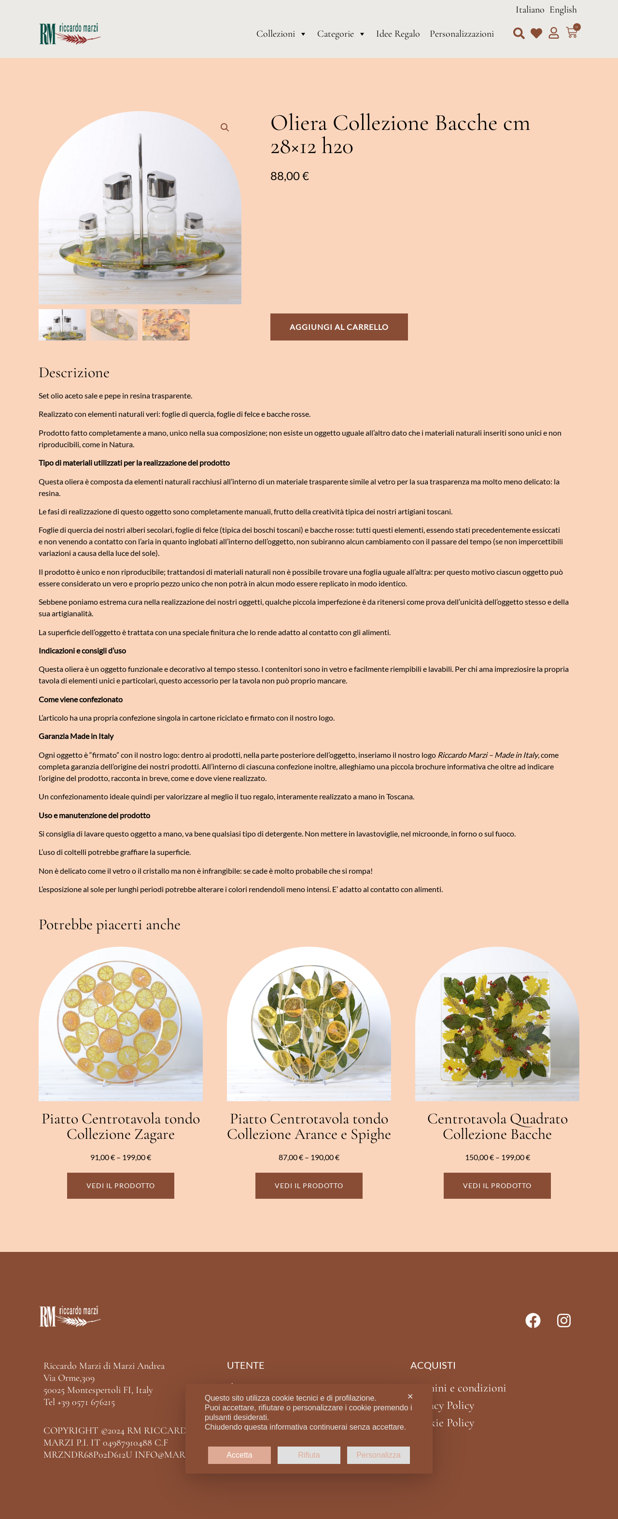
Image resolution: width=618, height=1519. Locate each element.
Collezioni (282, 33)
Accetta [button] (239, 1455)
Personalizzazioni (462, 34)
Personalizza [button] (378, 1455)
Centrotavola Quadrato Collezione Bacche (497, 1126)
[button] (519, 33)
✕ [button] (410, 1396)
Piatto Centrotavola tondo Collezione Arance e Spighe (309, 1126)
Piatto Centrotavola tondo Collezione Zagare (121, 1126)
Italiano (530, 9)
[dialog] (309, 1429)
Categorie (341, 33)
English (563, 9)
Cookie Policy (442, 1423)
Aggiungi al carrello (339, 326)
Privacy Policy (442, 1405)
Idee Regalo (398, 34)
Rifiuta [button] (309, 1455)
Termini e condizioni (458, 1388)
